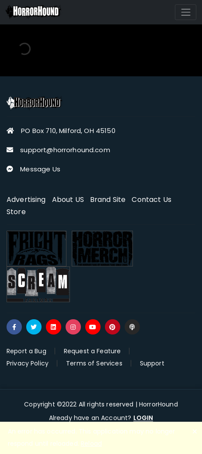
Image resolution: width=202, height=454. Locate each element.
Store (16, 212)
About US (68, 200)
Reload (91, 443)
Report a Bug (26, 351)
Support (152, 363)
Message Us (40, 169)
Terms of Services (94, 363)
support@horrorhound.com (65, 149)
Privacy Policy (28, 363)
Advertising (26, 200)
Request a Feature (92, 351)
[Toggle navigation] (185, 12)
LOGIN (143, 418)
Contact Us (151, 200)
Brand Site (108, 200)
